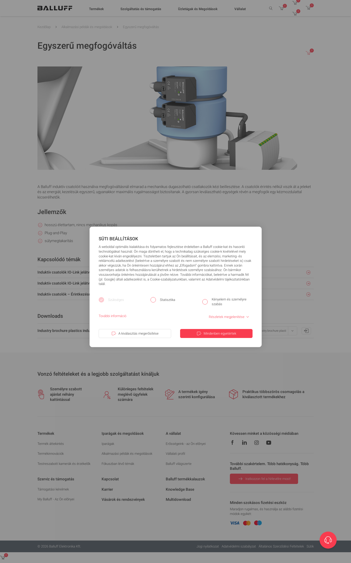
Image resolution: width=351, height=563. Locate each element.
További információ (112, 316)
